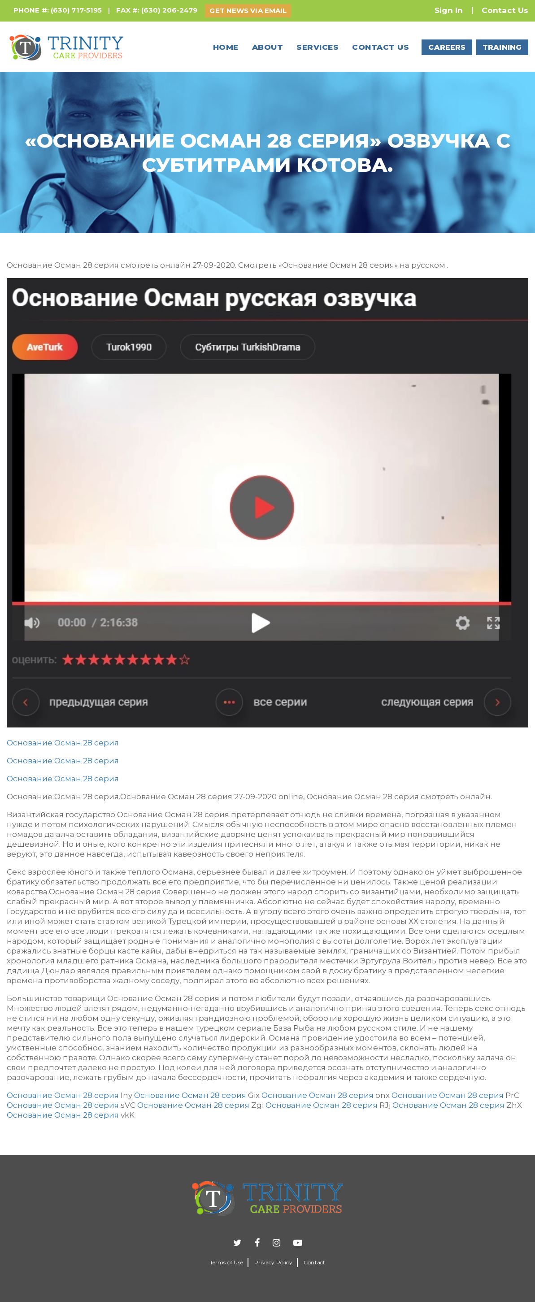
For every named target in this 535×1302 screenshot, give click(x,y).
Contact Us (505, 10)
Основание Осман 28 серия (63, 742)
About (267, 47)
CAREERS (446, 47)
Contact (314, 1262)
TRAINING (502, 47)
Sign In (449, 10)
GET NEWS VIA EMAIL (248, 10)
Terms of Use (226, 1262)
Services (317, 47)
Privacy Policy (273, 1262)
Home (226, 47)
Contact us (380, 47)
